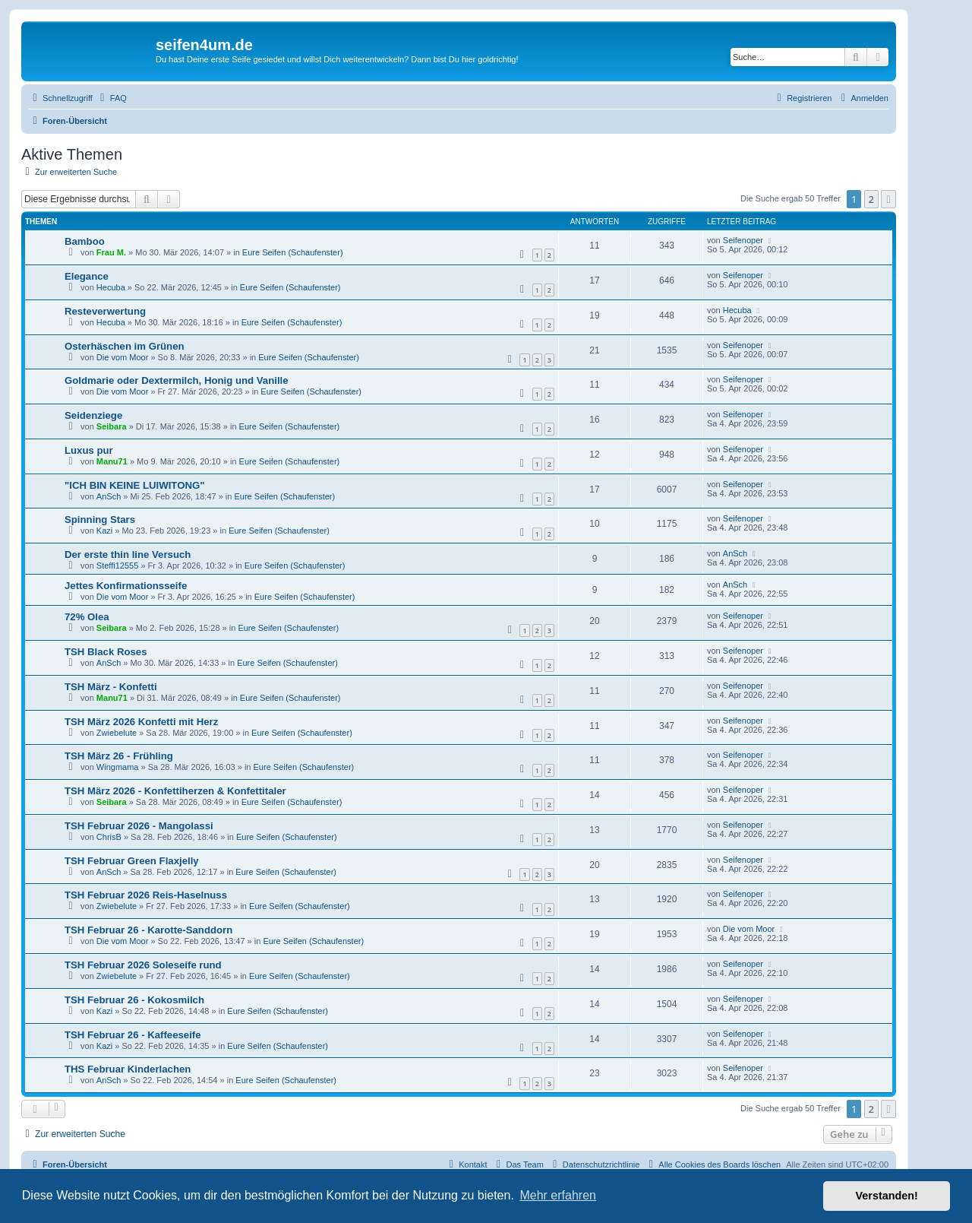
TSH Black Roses (106, 651)
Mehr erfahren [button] (557, 1195)
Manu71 (112, 461)
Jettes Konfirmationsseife (126, 585)
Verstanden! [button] (887, 1196)
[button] (888, 199)
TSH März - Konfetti (111, 686)
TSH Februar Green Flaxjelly (132, 861)
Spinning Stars (100, 519)
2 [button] (871, 199)
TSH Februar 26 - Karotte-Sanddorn (148, 930)
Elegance (87, 276)
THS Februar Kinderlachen (128, 1069)
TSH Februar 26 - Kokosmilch (134, 1000)
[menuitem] (111, 98)
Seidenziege (93, 415)
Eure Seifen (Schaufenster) (292, 252)
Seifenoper (743, 240)
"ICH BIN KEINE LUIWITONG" (134, 485)
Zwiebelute (116, 732)
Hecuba (110, 287)
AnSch (108, 496)
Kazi (104, 530)
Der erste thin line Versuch (128, 554)
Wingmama (117, 767)
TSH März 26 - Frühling (119, 756)
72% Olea (87, 617)
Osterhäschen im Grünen (125, 346)
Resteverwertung (105, 311)
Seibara (111, 426)
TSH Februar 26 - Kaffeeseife (133, 1035)
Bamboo (85, 241)
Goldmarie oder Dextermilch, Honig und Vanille (177, 380)
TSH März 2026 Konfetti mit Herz (141, 721)
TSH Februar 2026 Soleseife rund (143, 965)
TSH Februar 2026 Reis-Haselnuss (146, 895)
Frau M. (111, 252)
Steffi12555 (117, 565)
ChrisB (109, 836)
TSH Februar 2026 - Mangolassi (139, 826)
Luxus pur (89, 450)
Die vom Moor (122, 357)
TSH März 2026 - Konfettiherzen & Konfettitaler (175, 791)
